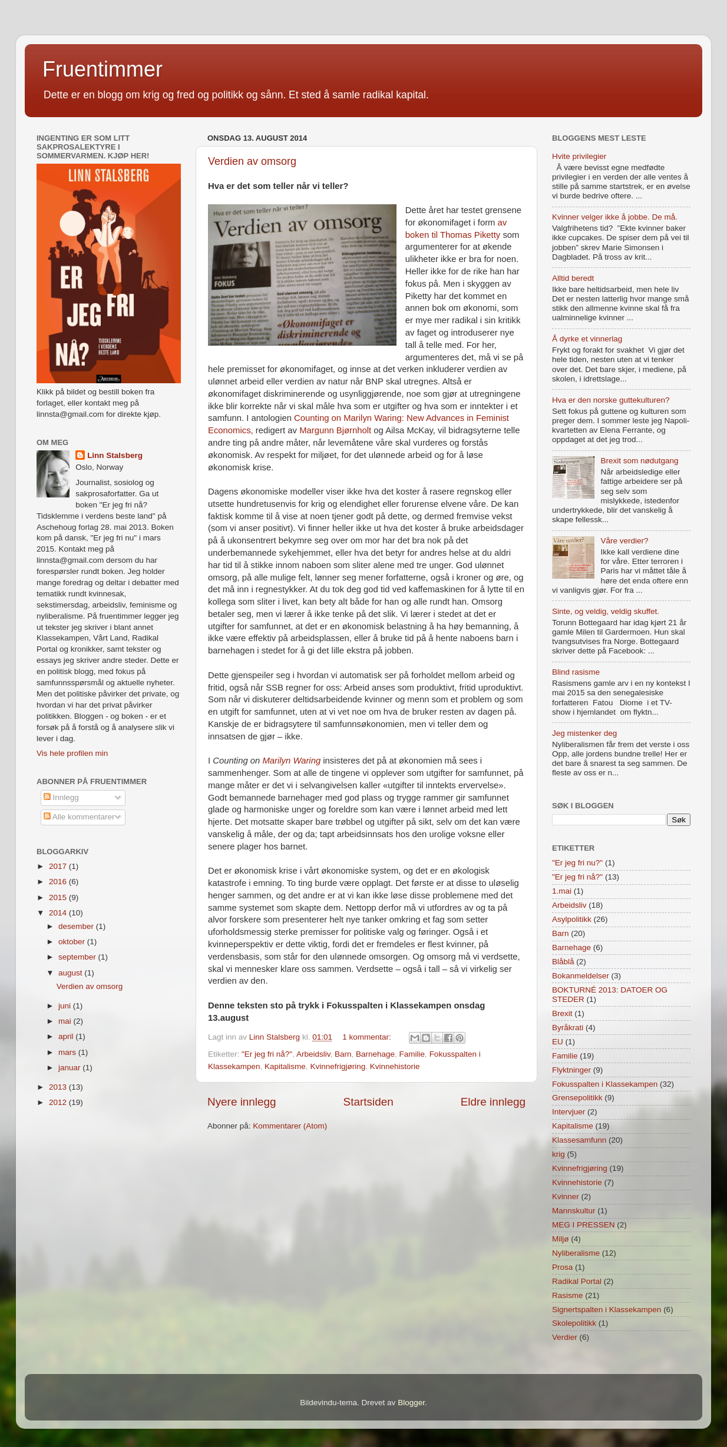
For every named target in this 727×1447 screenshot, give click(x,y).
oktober (72, 941)
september (78, 957)
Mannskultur (574, 1210)
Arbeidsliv (313, 1054)
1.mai (561, 891)
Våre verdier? (624, 540)
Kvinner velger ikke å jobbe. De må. (615, 217)
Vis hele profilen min (72, 753)
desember (77, 926)
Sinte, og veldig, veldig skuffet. (605, 611)
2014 (59, 912)
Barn (343, 1054)
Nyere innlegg (241, 1102)
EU (557, 1041)
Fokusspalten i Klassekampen (604, 1084)
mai (66, 1021)
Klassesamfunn (579, 1140)
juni (65, 1005)
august (71, 972)
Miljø (560, 1238)
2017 (59, 866)
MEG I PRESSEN (583, 1224)
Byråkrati (567, 1027)
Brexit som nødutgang (639, 460)
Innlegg (61, 797)
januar (70, 1067)
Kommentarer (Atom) (290, 1125)
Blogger (411, 1402)
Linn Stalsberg (115, 455)
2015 (59, 897)
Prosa (562, 1267)
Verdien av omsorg (252, 161)
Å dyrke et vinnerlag (587, 338)
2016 (59, 881)
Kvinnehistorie (395, 1066)
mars (68, 1052)
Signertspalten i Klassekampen (606, 1309)
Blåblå (563, 961)
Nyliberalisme (576, 1253)
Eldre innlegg (493, 1102)
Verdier (564, 1337)
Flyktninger (571, 1070)
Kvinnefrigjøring (337, 1066)
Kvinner (565, 1196)
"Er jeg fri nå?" (267, 1054)
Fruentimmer (102, 69)
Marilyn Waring (291, 760)
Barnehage (375, 1054)
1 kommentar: (367, 1037)
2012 (59, 1102)
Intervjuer (568, 1111)
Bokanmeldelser (580, 975)
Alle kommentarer (79, 816)
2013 (59, 1087)
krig (558, 1154)
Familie (412, 1054)
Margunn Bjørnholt (335, 430)
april (66, 1036)
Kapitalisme (285, 1066)
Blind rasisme (576, 672)
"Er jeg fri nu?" (577, 862)
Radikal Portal (577, 1281)
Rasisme (567, 1295)
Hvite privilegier (579, 156)
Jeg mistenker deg (584, 733)
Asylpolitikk (571, 919)
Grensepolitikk (577, 1097)
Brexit (562, 1013)
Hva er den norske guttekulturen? (611, 400)
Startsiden (368, 1102)
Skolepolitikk (574, 1323)
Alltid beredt (573, 278)
